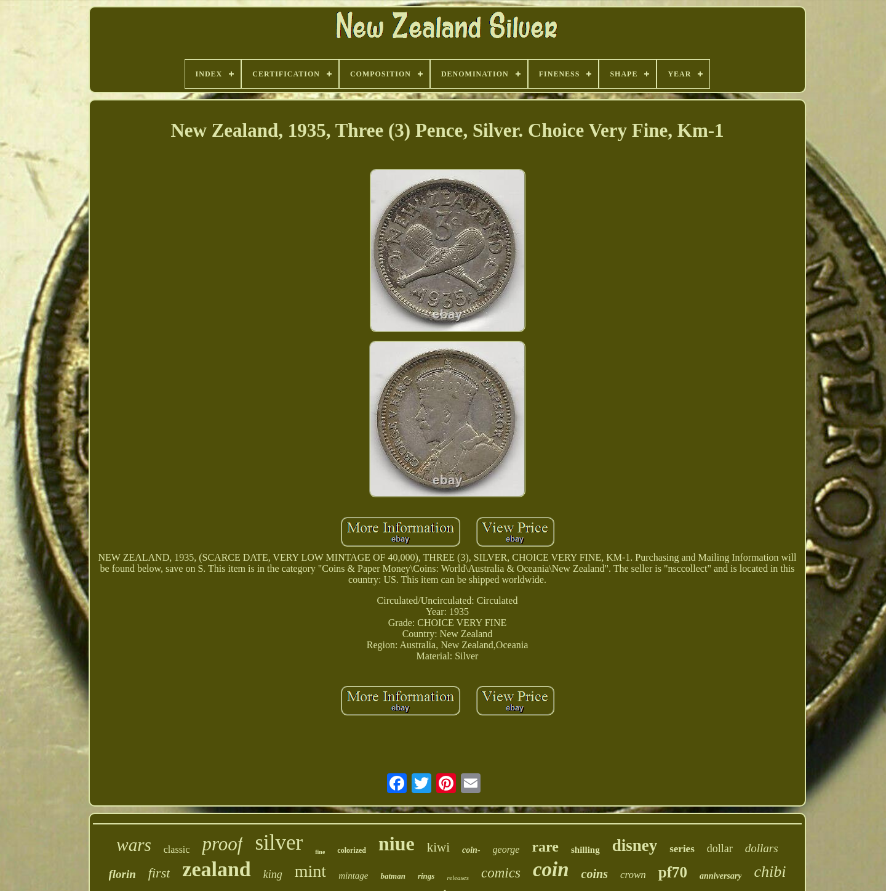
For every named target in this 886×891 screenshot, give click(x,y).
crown (633, 875)
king (272, 874)
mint (310, 871)
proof (222, 844)
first (159, 873)
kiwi (438, 847)
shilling (585, 850)
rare (545, 847)
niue (396, 843)
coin (551, 869)
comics (501, 873)
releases (458, 877)
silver (279, 843)
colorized (351, 850)
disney (635, 845)
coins (594, 874)
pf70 (672, 872)
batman (392, 876)
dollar (720, 848)
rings (426, 876)
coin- (471, 850)
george (506, 849)
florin (122, 874)
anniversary (720, 876)
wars (133, 845)
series (682, 849)
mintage (353, 876)
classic (177, 849)
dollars (761, 848)
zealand (216, 869)
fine (320, 851)
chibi (770, 872)
